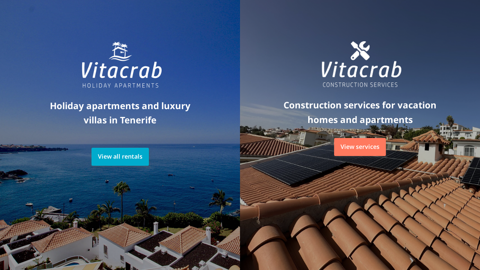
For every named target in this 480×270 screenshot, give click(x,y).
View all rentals (120, 156)
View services (360, 146)
